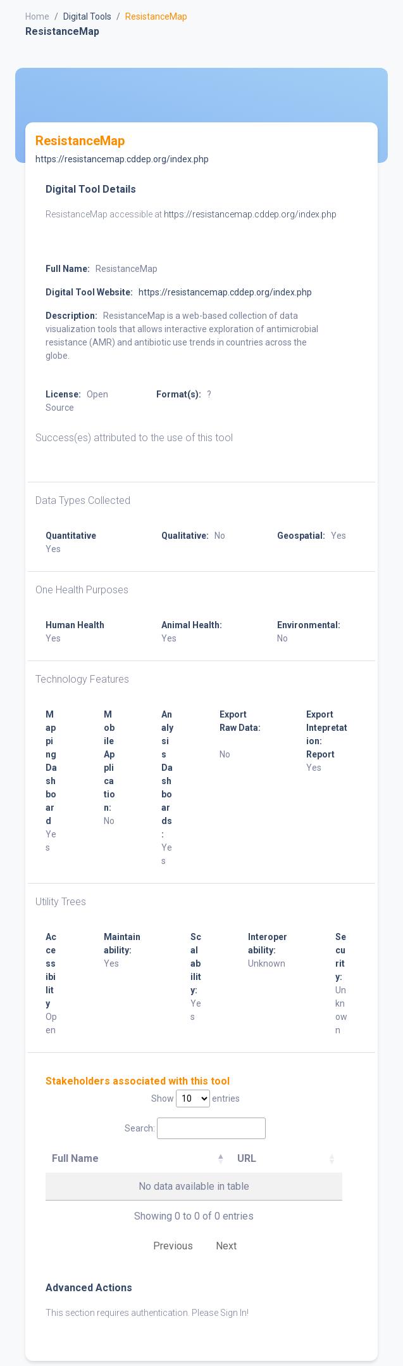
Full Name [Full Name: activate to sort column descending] (75, 1158)
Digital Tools (87, 16)
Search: (195, 1128)
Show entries (195, 1098)
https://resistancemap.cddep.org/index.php (122, 159)
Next (226, 1246)
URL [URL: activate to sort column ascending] (246, 1158)
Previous (173, 1246)
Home (37, 16)
